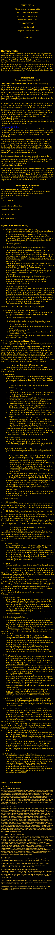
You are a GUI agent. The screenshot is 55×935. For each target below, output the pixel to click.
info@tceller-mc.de (28, 27)
